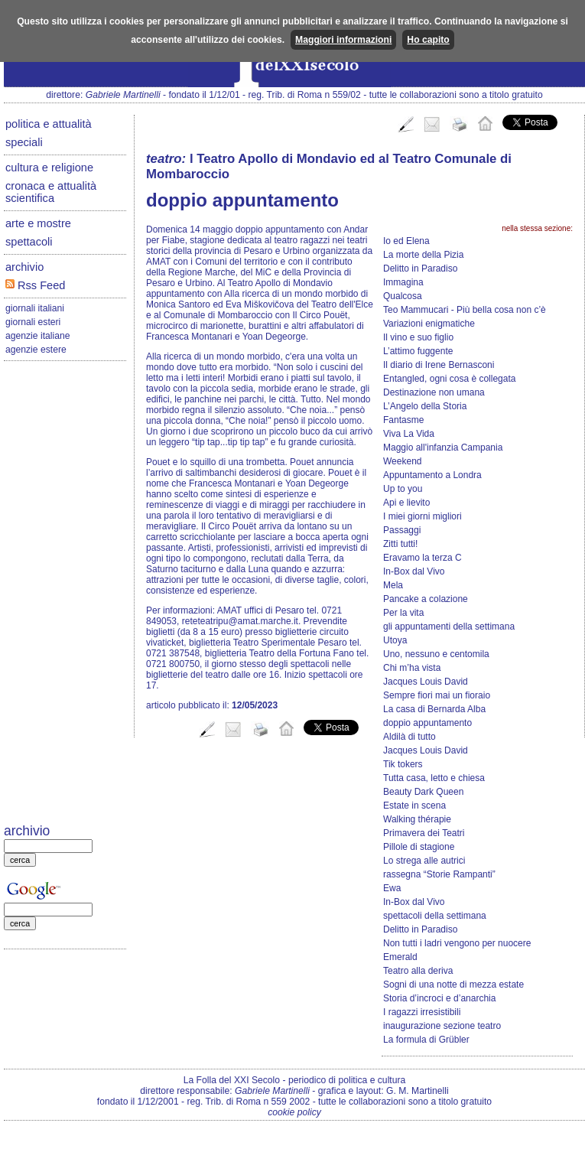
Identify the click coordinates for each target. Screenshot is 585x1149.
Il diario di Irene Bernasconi (438, 365)
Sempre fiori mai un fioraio (436, 695)
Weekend (402, 461)
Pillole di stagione (418, 846)
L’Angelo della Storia (424, 406)
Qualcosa (402, 296)
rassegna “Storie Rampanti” (439, 874)
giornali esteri (32, 322)
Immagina (403, 282)
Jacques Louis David (425, 681)
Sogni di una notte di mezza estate (453, 984)
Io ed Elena (406, 241)
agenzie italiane (37, 335)
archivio (24, 267)
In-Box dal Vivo (414, 571)
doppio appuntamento (427, 723)
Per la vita (403, 612)
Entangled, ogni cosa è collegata (449, 378)
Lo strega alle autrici (424, 860)
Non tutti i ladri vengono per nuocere (457, 943)
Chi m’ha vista (411, 667)
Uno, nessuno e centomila (436, 654)
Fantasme (403, 420)
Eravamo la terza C (422, 557)
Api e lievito (406, 502)
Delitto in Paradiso (420, 268)
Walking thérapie (417, 819)
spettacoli (29, 242)
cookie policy (294, 1112)
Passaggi (402, 530)
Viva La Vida (408, 433)
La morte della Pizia (423, 254)
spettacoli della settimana (434, 915)
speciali (24, 142)
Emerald (400, 957)
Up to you (402, 488)
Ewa (392, 888)
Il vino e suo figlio (418, 337)
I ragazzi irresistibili (421, 1012)
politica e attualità (48, 124)
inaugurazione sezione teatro (442, 1025)
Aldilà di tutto (409, 736)
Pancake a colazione (425, 599)
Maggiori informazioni (343, 39)
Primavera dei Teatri (424, 833)
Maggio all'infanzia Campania (442, 447)
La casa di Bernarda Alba (434, 709)
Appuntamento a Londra (432, 475)
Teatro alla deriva (418, 970)
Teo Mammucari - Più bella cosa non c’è (464, 309)
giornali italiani (34, 308)
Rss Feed (35, 285)
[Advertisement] (65, 593)
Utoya (395, 640)
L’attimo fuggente (418, 351)
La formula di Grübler (426, 1039)
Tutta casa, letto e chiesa (434, 778)
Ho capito (428, 39)
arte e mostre (38, 223)
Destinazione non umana (434, 392)
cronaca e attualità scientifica (50, 192)
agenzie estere (36, 349)
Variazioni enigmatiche (429, 323)
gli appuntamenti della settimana (449, 626)
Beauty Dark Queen (423, 791)
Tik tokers (403, 764)
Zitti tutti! (400, 544)
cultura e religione (49, 167)
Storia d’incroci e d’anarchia (439, 998)
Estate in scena (414, 805)
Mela (393, 585)
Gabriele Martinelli (123, 95)
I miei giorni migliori (422, 516)
